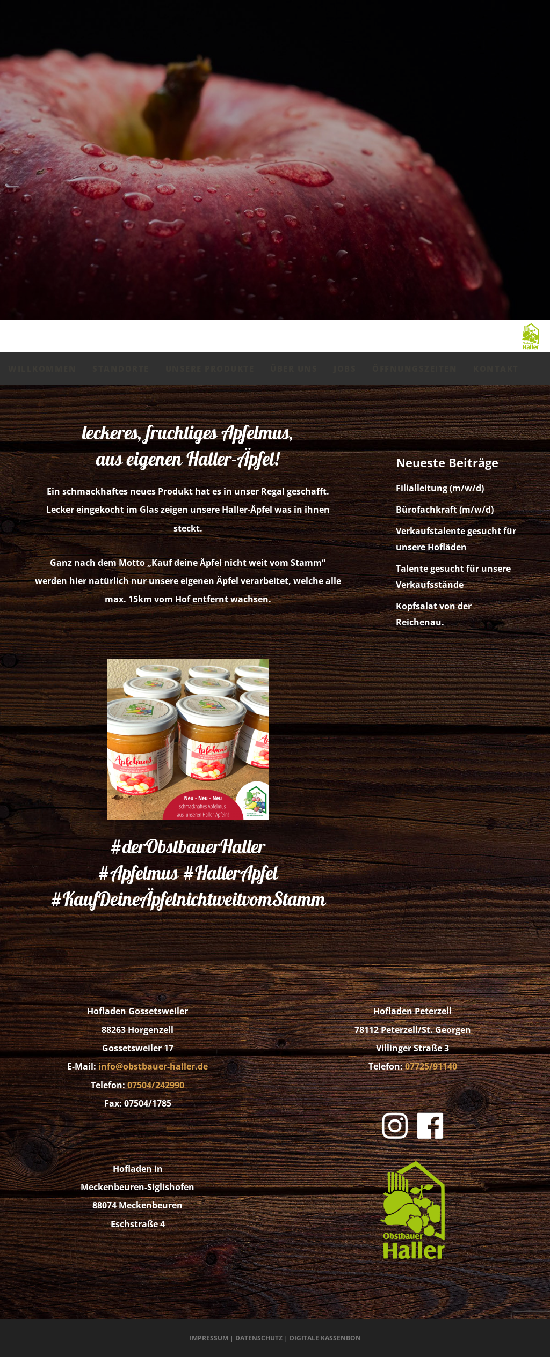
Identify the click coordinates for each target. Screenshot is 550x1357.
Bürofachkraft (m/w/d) (445, 509)
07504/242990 (155, 1085)
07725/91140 (431, 1066)
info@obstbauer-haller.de (153, 1066)
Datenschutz (259, 1338)
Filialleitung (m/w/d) (440, 488)
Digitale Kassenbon (325, 1338)
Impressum (209, 1338)
